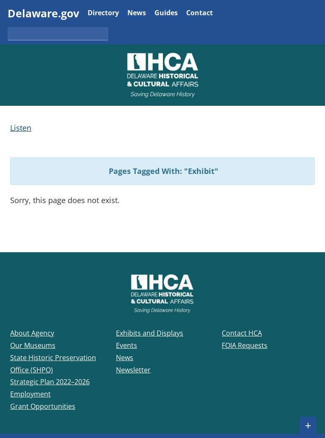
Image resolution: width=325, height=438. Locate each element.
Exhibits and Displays (149, 333)
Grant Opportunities (42, 406)
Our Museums (32, 345)
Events (126, 345)
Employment (30, 394)
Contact (199, 13)
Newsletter (133, 370)
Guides (166, 13)
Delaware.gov (43, 13)
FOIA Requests (244, 345)
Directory (103, 13)
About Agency (32, 333)
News (136, 13)
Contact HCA (242, 333)
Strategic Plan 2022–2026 (50, 381)
